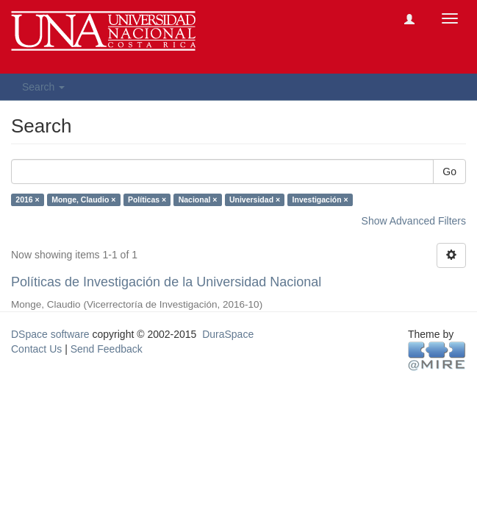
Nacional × (198, 199)
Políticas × (147, 199)
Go (449, 171)
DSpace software (50, 334)
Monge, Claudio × (83, 199)
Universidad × (254, 199)
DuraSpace (228, 334)
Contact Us (36, 349)
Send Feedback (107, 349)
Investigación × (320, 199)
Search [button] (43, 87)
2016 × (27, 199)
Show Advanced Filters (414, 221)
